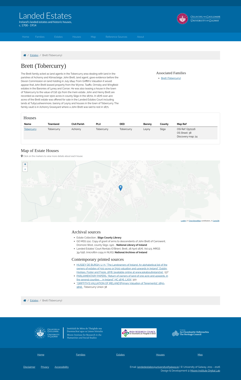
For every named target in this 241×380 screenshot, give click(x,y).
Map (93, 36)
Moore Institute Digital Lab (205, 370)
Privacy (45, 367)
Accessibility (62, 367)
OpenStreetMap (195, 221)
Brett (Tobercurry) (171, 78)
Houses (76, 36)
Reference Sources (116, 36)
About (140, 36)
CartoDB (216, 221)
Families (39, 36)
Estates (58, 36)
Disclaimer (29, 367)
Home (25, 36)
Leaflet (183, 221)
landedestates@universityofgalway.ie (158, 367)
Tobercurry (30, 129)
